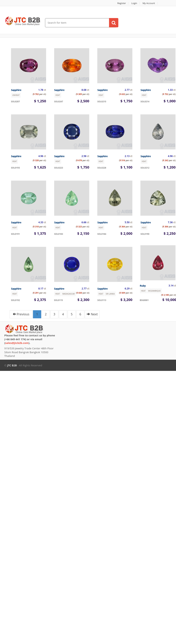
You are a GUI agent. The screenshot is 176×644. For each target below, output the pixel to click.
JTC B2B (12, 365)
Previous (21, 314)
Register (121, 3)
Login (134, 3)
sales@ (17, 343)
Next (92, 314)
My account (149, 3)
